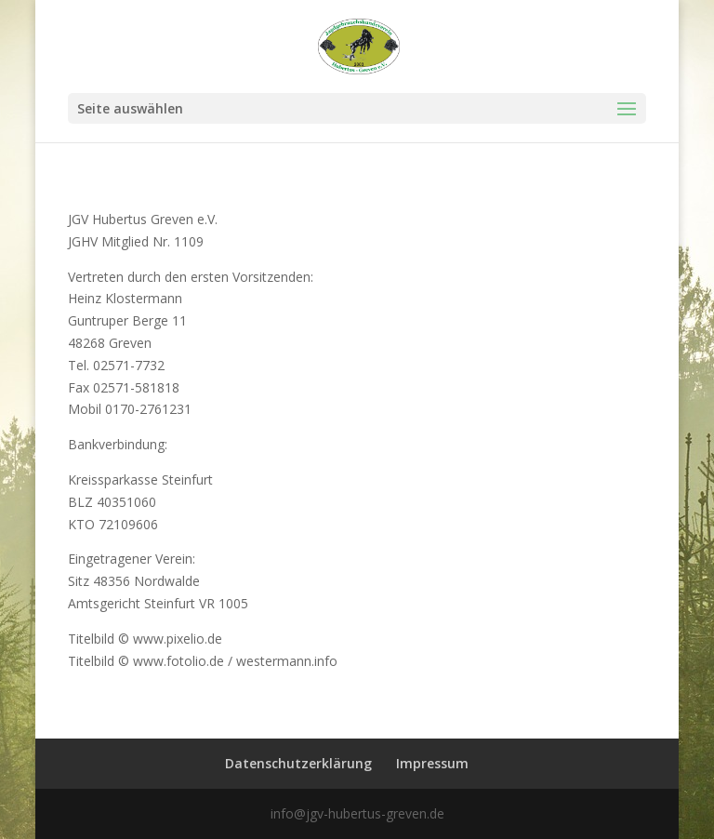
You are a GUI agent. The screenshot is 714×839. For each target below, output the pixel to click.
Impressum (432, 763)
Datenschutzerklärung (298, 763)
